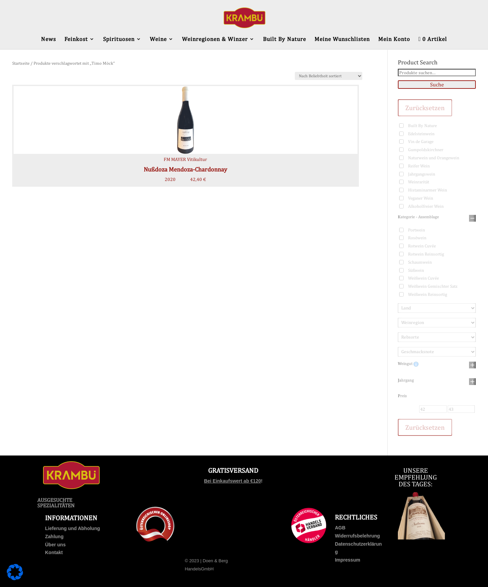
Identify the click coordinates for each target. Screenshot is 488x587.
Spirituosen (119, 39)
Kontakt (54, 552)
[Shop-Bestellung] (328, 76)
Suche (437, 84)
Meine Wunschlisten (342, 39)
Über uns (55, 544)
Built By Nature (284, 39)
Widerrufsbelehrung (357, 536)
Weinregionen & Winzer (215, 39)
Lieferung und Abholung (72, 528)
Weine (158, 39)
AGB (340, 527)
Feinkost (76, 39)
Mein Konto (394, 39)
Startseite (20, 63)
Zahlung (54, 536)
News (48, 39)
